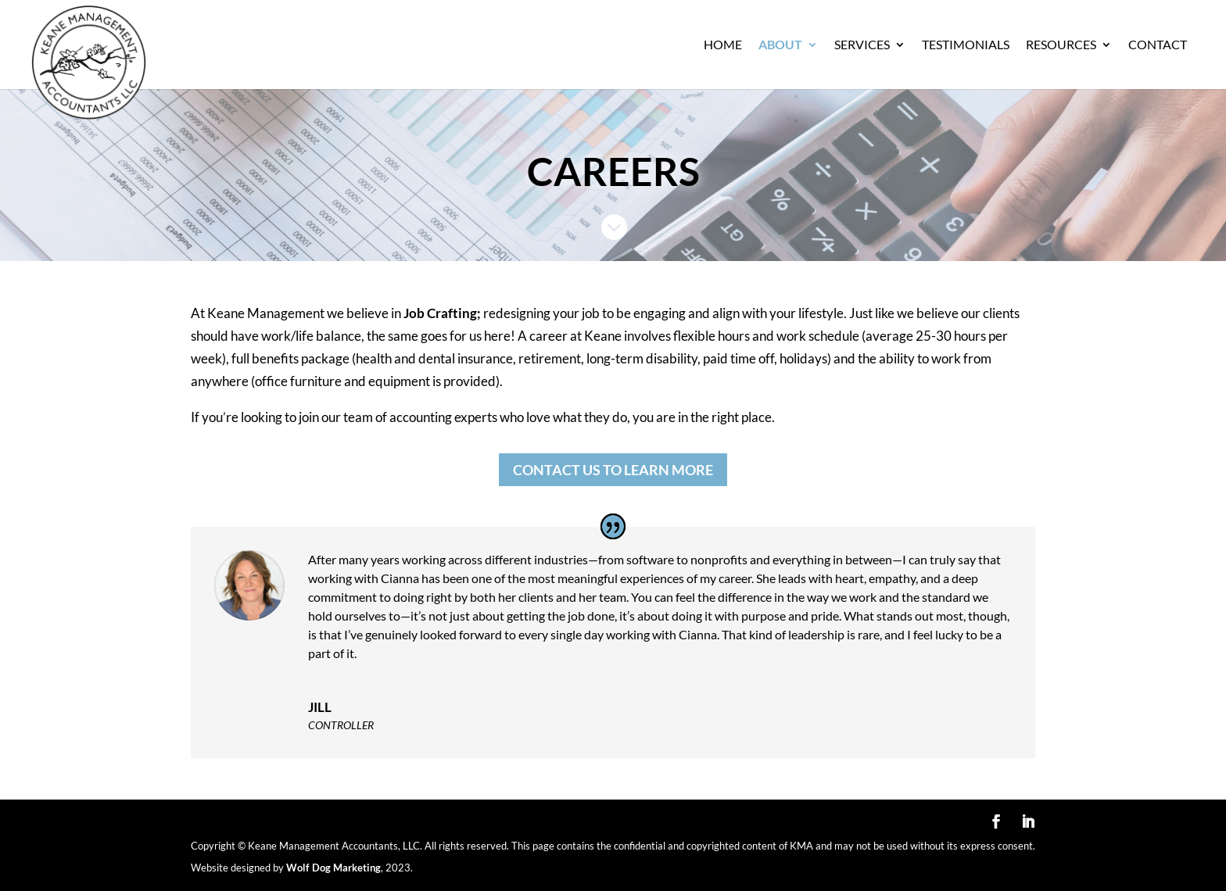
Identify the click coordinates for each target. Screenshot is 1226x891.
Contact (1157, 45)
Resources (1061, 45)
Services (862, 45)
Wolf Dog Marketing (333, 867)
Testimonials (965, 45)
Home (723, 45)
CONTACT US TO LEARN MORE (613, 469)
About (780, 45)
